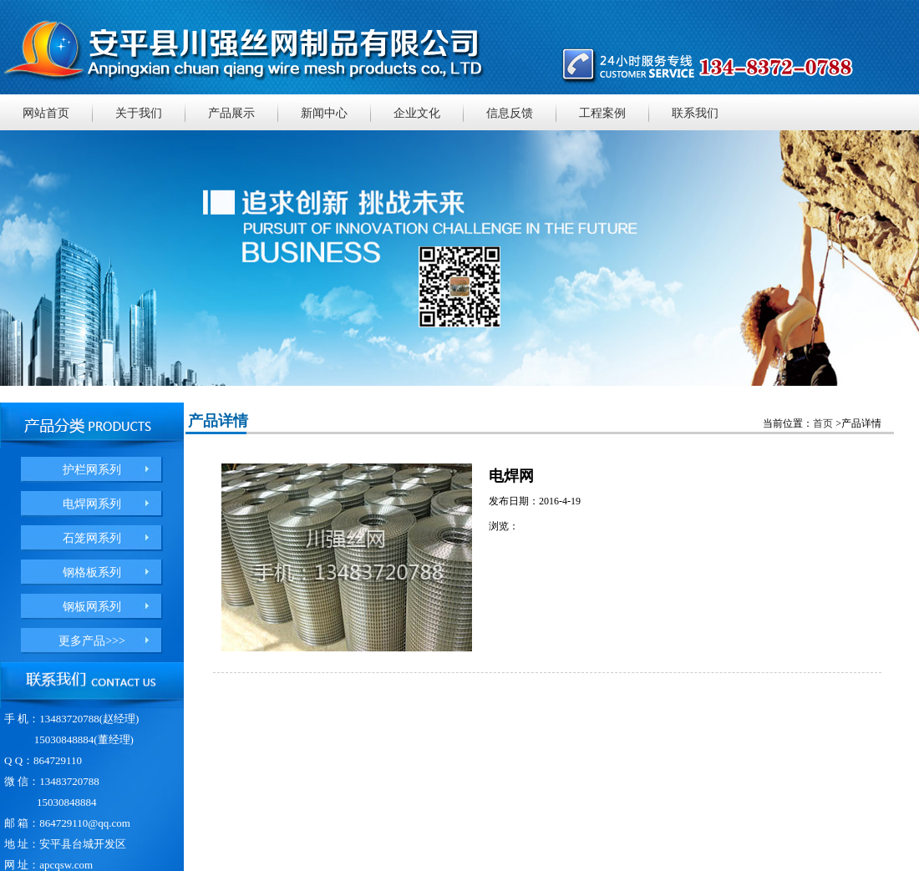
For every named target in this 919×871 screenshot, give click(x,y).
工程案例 (602, 113)
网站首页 (46, 113)
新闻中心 (324, 113)
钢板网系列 (92, 606)
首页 (823, 423)
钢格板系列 (92, 572)
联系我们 (695, 113)
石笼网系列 (92, 538)
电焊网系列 (92, 504)
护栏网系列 (92, 469)
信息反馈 (509, 113)
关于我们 (138, 113)
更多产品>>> (91, 641)
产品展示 (231, 113)
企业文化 (416, 113)
